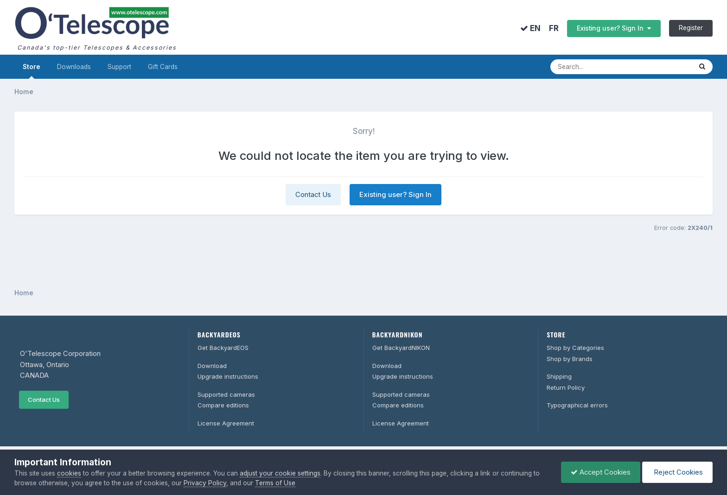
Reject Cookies (677, 472)
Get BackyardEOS (223, 347)
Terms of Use (275, 483)
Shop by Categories (575, 347)
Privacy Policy (205, 483)
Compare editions (223, 405)
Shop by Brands (570, 358)
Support (119, 66)
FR (554, 28)
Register (691, 28)
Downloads (74, 66)
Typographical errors (577, 405)
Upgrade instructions (228, 376)
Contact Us (313, 194)
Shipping (559, 376)
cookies (69, 473)
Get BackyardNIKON (401, 347)
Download (212, 365)
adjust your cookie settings (280, 473)
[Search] (611, 66)
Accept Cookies (601, 472)
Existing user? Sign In (614, 28)
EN (530, 28)
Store (31, 71)
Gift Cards (163, 66)
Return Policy (566, 387)
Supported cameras (226, 394)
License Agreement (226, 423)
